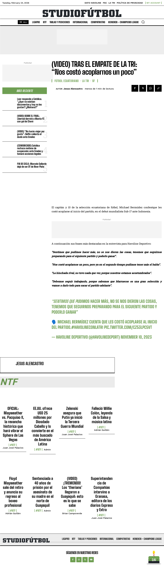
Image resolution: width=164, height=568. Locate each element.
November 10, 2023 (136, 337)
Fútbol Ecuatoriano (66, 80)
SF (93, 80)
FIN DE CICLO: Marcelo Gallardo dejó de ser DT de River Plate (32, 165)
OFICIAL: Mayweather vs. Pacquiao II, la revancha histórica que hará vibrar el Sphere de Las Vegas (13, 424)
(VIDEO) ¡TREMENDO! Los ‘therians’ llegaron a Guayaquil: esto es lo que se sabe (72, 491)
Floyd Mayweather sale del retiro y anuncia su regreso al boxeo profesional (13, 491)
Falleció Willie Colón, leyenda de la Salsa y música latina (101, 415)
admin (47, 449)
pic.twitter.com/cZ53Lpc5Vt (128, 327)
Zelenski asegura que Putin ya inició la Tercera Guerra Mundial (72, 417)
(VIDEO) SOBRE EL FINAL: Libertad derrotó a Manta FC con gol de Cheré (30, 118)
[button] (143, 22)
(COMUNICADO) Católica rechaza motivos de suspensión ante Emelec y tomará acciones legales (30, 149)
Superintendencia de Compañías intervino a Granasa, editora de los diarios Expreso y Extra (101, 494)
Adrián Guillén (101, 430)
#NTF (12, 445)
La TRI (85, 80)
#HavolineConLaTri (87, 327)
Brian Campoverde (72, 513)
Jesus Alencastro (73, 88)
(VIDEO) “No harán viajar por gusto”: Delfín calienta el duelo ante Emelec (31, 134)
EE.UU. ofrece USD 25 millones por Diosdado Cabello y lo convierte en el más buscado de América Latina (42, 426)
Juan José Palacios (13, 447)
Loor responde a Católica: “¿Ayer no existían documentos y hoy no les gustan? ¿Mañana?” (29, 103)
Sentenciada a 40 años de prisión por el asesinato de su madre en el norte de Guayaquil (42, 491)
